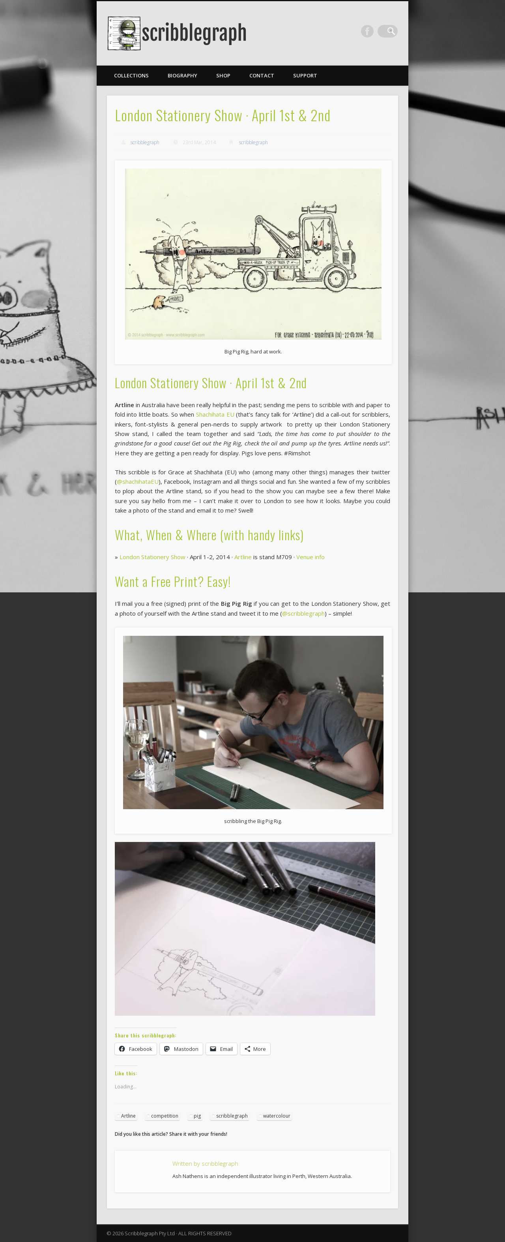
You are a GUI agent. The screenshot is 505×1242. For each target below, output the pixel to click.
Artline (243, 557)
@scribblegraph (303, 613)
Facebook (375, 31)
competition (164, 1115)
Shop (223, 75)
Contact (261, 75)
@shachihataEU (138, 481)
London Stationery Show (152, 557)
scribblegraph (145, 142)
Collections (131, 75)
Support (305, 75)
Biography (182, 75)
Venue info (310, 557)
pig (197, 1115)
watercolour (276, 1115)
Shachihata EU (215, 414)
